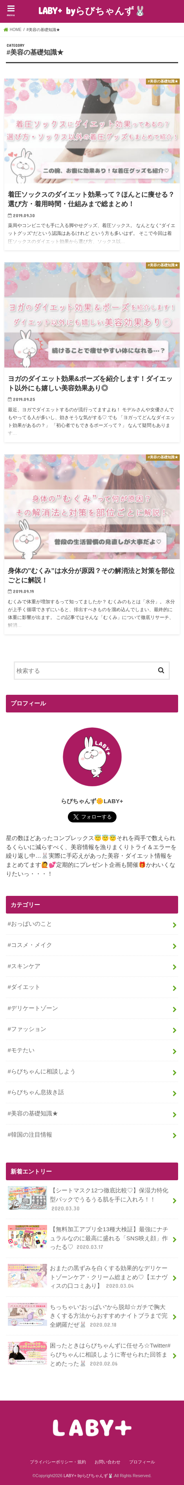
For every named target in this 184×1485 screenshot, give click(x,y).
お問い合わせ (107, 1461)
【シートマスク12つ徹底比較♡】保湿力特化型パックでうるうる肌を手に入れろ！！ (88, 1199)
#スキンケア (24, 966)
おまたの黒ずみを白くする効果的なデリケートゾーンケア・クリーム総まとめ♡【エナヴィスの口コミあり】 (88, 1277)
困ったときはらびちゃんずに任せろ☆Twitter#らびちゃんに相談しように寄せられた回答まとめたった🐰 (89, 1354)
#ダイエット (24, 986)
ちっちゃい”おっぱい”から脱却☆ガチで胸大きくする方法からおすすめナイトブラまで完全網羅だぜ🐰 (88, 1316)
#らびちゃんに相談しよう (42, 1071)
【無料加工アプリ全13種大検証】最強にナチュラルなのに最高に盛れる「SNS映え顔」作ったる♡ (88, 1238)
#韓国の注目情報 (30, 1134)
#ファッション (27, 1028)
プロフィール (142, 1461)
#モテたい (21, 1050)
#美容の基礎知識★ (33, 1113)
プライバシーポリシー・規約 (58, 1461)
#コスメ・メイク (30, 944)
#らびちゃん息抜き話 (36, 1092)
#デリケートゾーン (33, 1008)
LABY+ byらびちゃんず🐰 (92, 10)
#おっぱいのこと (30, 923)
